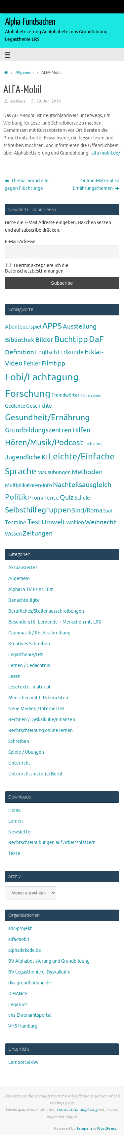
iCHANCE (18, 994)
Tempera (84, 1128)
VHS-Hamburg (22, 1026)
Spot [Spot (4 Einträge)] (108, 511)
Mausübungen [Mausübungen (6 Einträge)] (54, 472)
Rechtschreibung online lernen (40, 730)
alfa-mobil (18, 939)
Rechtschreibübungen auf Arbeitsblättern (52, 842)
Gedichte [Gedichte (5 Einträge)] (15, 406)
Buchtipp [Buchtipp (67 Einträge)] (71, 339)
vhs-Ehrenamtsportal (30, 1015)
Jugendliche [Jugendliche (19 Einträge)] (23, 457)
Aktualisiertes (22, 567)
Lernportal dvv (23, 1062)
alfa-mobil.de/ (105, 153)
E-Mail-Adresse (20, 242)
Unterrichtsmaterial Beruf (35, 774)
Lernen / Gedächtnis (29, 665)
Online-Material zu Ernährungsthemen (96, 184)
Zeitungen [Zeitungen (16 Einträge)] (38, 533)
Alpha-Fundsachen (30, 21)
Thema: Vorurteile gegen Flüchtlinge (27, 184)
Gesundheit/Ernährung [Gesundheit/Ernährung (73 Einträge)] (47, 417)
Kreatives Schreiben (29, 644)
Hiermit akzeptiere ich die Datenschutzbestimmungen (36, 268)
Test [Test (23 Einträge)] (34, 522)
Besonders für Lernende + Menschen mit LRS (54, 622)
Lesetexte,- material (29, 687)
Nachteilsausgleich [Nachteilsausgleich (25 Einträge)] (82, 484)
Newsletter (20, 832)
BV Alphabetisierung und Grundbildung (49, 961)
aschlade (18, 101)
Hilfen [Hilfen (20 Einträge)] (81, 430)
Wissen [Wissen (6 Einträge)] (13, 534)
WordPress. (107, 1128)
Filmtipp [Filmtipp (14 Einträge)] (53, 363)
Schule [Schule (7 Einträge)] (82, 497)
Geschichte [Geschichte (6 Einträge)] (39, 406)
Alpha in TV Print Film (31, 589)
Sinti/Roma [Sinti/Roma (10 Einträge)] (87, 510)
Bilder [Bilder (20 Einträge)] (44, 340)
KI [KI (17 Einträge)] (45, 457)
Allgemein (25, 72)
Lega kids (17, 1004)
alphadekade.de (24, 950)
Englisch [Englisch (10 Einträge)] (46, 352)
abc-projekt (20, 928)
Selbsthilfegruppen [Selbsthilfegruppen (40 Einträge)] (38, 510)
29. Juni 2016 (48, 101)
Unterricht (19, 763)
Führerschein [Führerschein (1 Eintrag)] (90, 395)
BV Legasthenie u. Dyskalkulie (39, 972)
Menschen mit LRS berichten (38, 698)
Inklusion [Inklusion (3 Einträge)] (93, 444)
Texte (14, 853)
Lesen (14, 676)
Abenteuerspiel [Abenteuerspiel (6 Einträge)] (23, 327)
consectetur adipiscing (77, 1109)
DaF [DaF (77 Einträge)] (96, 339)
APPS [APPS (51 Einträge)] (52, 326)
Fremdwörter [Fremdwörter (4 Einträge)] (65, 395)
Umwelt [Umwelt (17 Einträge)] (53, 522)
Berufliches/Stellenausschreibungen (46, 611)
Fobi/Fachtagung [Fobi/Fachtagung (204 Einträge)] (42, 377)
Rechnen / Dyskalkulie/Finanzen (41, 719)
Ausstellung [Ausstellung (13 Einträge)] (80, 327)
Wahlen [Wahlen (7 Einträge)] (75, 522)
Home (14, 810)
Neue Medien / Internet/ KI (36, 709)
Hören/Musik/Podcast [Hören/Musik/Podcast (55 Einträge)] (44, 443)
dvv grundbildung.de (29, 983)
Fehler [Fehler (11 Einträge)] (32, 363)
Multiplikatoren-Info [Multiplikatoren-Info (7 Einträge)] (28, 485)
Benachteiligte (24, 600)
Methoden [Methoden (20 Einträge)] (87, 472)
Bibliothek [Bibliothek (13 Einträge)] (19, 340)
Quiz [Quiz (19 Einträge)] (66, 497)
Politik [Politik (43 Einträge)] (16, 497)
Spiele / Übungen (26, 752)
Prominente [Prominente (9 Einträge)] (43, 497)
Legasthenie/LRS (25, 654)
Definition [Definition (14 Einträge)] (19, 352)
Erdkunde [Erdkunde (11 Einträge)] (71, 352)
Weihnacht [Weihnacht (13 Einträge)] (100, 522)
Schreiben (18, 741)
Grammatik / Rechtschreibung (39, 633)
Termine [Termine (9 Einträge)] (15, 522)
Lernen (15, 821)
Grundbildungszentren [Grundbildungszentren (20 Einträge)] (38, 430)
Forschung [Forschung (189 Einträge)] (28, 394)
